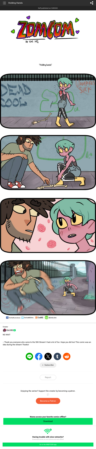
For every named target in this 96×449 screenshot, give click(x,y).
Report (48, 377)
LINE (29, 356)
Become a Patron (48, 401)
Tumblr (57, 356)
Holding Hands (15, 3)
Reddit (66, 356)
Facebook (38, 356)
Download (48, 421)
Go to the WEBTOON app (48, 444)
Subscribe (49, 365)
